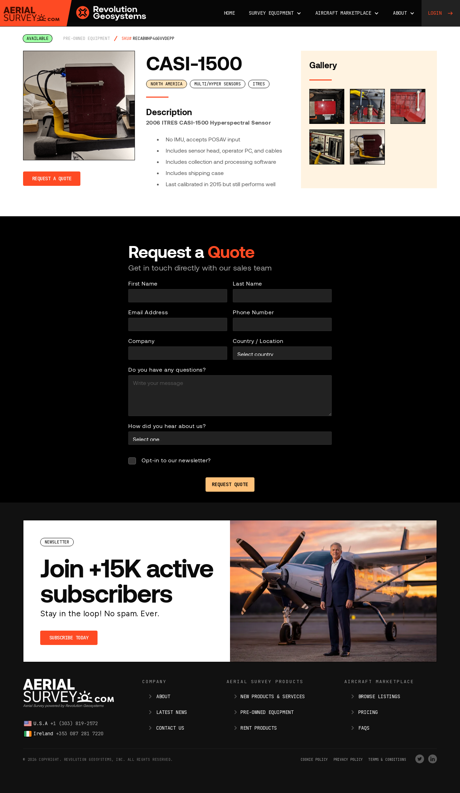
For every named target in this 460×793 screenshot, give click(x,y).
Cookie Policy (314, 759)
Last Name (247, 283)
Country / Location (258, 340)
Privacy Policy (348, 759)
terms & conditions (387, 759)
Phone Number (253, 312)
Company (141, 340)
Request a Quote (52, 178)
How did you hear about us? (167, 425)
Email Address (148, 312)
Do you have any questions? (167, 369)
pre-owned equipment (86, 38)
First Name (143, 283)
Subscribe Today (69, 637)
